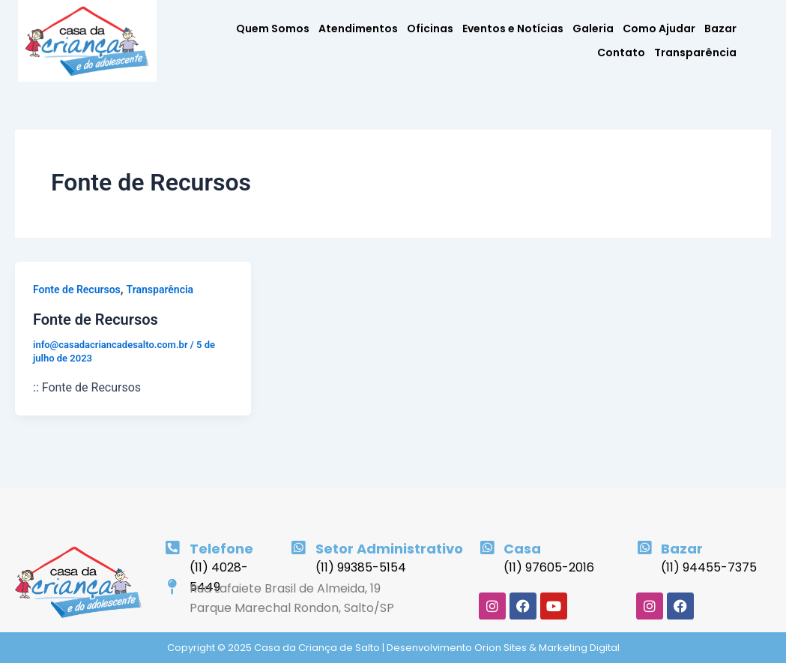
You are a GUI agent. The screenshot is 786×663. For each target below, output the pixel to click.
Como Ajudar (659, 28)
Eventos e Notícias (512, 28)
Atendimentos (358, 28)
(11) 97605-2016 (549, 567)
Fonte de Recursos (77, 290)
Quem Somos (272, 28)
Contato (621, 52)
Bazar (720, 28)
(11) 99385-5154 (360, 567)
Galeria (593, 28)
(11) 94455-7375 (709, 567)
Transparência (695, 52)
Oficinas (430, 28)
